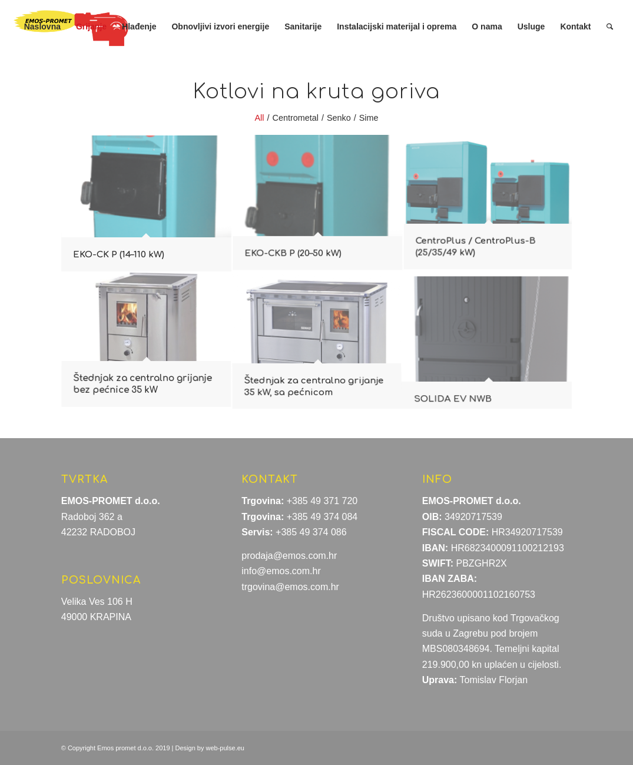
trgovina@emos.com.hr (290, 587)
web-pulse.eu (225, 747)
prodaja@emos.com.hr (289, 556)
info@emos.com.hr (281, 571)
